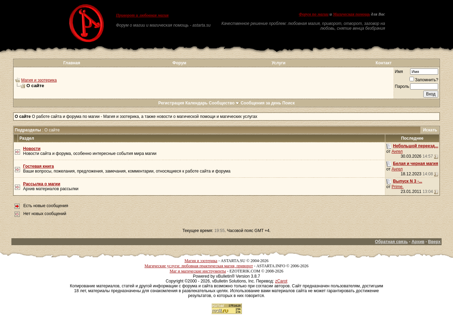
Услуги (278, 63)
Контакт (383, 63)
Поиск (288, 103)
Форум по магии (314, 14)
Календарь (196, 103)
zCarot (281, 281)
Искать (430, 130)
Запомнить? (423, 79)
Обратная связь (391, 241)
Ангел (397, 151)
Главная (71, 63)
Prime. (397, 186)
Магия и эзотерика (39, 80)
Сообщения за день (260, 103)
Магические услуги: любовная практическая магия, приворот (198, 265)
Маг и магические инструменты (198, 271)
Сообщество (224, 103)
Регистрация (171, 103)
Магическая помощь (351, 14)
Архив (418, 241)
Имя (399, 71)
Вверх (434, 241)
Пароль (402, 86)
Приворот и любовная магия (142, 15)
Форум (179, 63)
